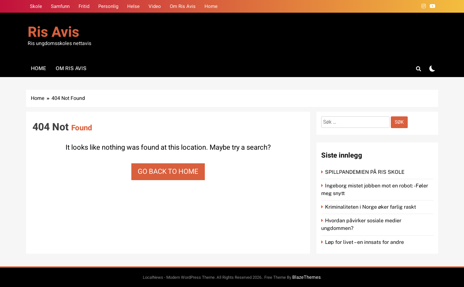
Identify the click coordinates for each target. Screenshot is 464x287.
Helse (133, 6)
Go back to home (168, 171)
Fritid (84, 6)
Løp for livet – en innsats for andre (364, 242)
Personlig (108, 6)
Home (211, 6)
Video (155, 6)
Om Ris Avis (183, 6)
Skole (36, 6)
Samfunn (60, 6)
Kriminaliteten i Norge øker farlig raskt (371, 207)
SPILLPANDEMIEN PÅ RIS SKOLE (365, 172)
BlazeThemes (306, 277)
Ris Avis (53, 32)
